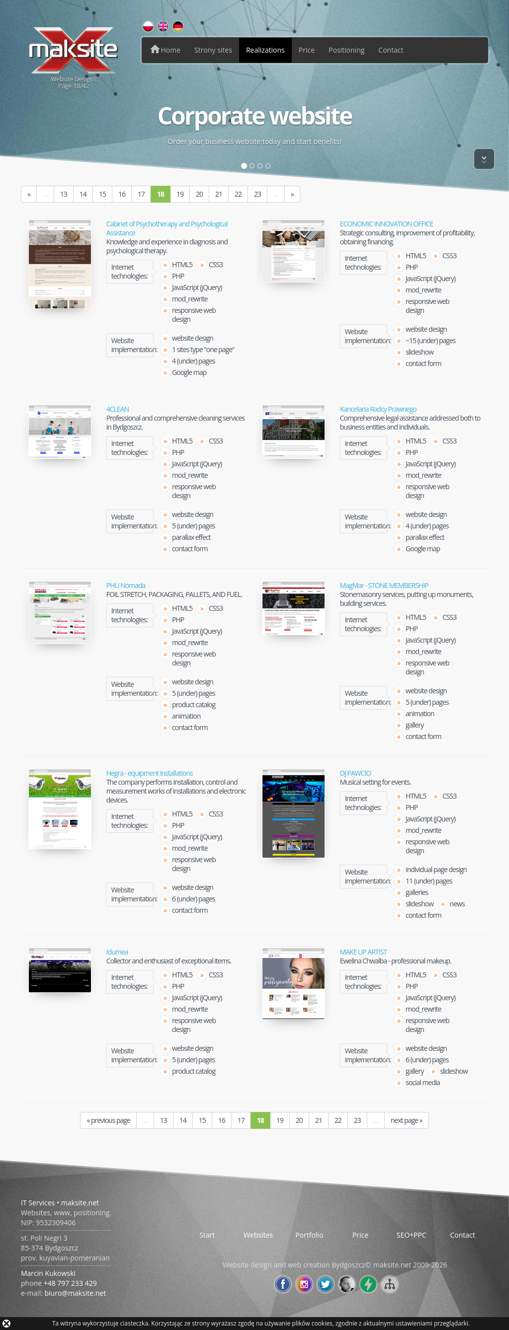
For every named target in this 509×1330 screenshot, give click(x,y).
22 (238, 194)
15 (102, 194)
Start (207, 1235)
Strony (213, 50)
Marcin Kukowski (48, 1273)
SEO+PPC (411, 1235)
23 (257, 194)
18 (160, 194)
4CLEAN (117, 409)
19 (179, 194)
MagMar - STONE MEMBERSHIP (384, 585)
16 (121, 194)
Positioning (346, 50)
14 (83, 194)
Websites (258, 1235)
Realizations (265, 50)
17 (141, 194)
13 (63, 194)
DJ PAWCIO (355, 773)
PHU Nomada (126, 585)
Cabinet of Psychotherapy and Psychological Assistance (167, 228)
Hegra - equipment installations (149, 773)
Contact (390, 50)
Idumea (117, 952)
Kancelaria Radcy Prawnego (378, 409)
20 (199, 194)
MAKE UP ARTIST (363, 952)
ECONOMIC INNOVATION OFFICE (386, 224)
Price (307, 50)
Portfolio (309, 1235)
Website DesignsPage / (74, 57)
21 (218, 194)
